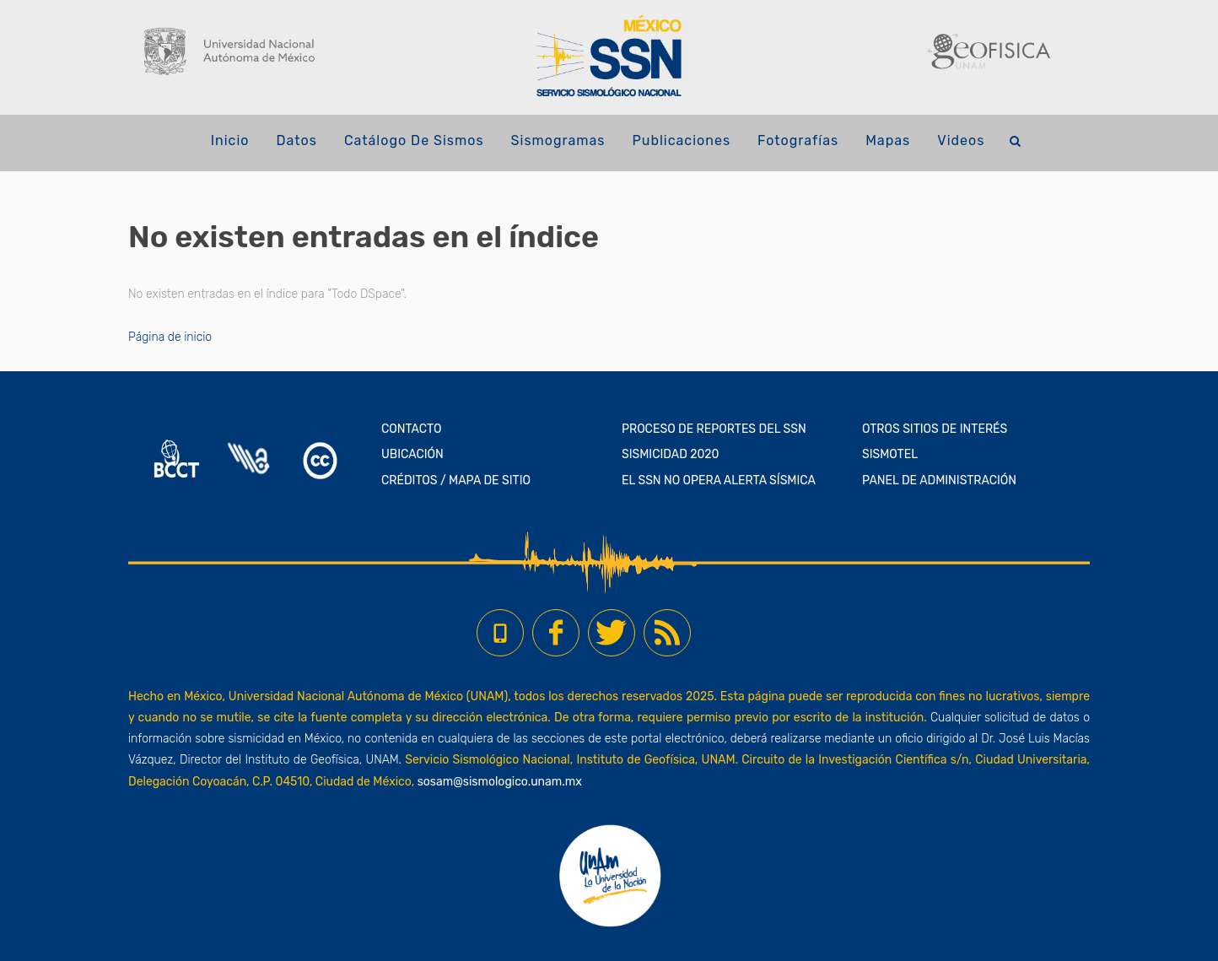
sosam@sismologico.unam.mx (500, 782)
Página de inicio (170, 337)
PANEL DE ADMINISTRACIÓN (939, 480)
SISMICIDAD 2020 (670, 454)
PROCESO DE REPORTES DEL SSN (714, 429)
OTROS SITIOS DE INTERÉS (934, 429)
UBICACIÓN (412, 454)
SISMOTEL (890, 454)
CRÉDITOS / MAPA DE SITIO (456, 480)
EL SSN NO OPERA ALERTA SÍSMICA (719, 480)
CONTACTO (411, 429)
